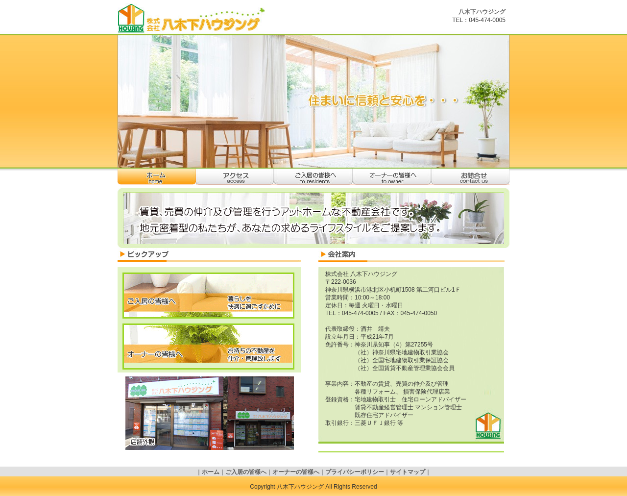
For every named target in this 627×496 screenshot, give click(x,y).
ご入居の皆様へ (313, 177)
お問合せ (470, 177)
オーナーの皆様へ (392, 177)
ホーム (157, 177)
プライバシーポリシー (354, 472)
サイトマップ (407, 472)
